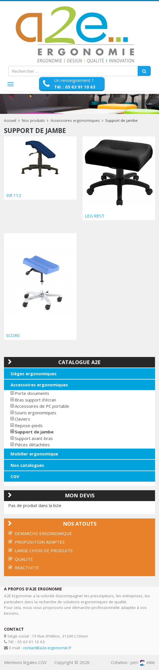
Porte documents (32, 393)
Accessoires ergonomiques (75, 120)
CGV (15, 476)
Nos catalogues (27, 465)
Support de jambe (34, 432)
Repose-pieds (29, 425)
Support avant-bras (34, 438)
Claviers (22, 419)
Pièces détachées (32, 444)
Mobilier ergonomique (34, 454)
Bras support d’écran (35, 400)
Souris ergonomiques (35, 412)
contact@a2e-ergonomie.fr (47, 647)
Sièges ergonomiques (34, 373)
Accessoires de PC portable (42, 406)
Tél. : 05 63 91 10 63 (74, 87)
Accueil (10, 120)
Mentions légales (20, 662)
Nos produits (33, 120)
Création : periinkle (133, 662)
